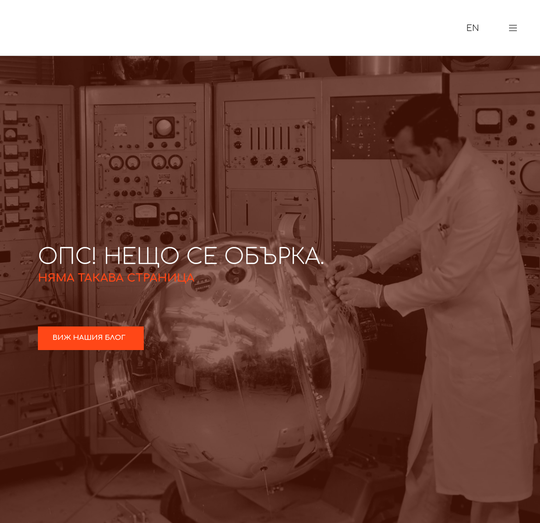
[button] (516, 27)
